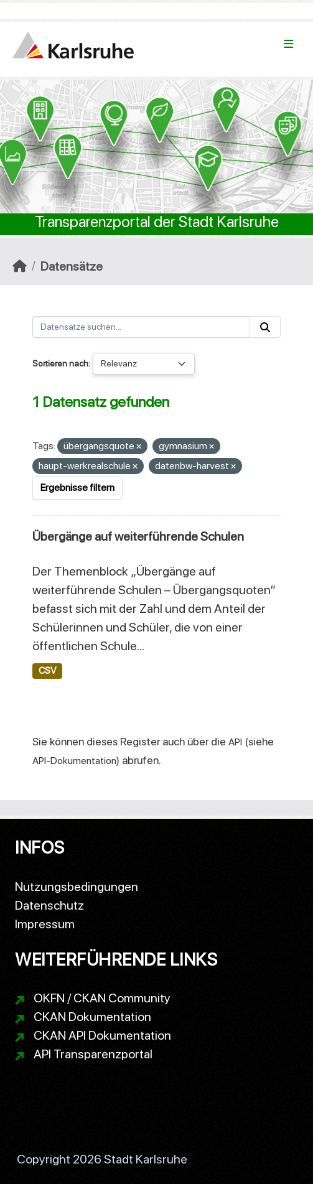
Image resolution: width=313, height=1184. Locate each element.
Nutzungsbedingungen (76, 886)
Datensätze (71, 266)
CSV (47, 670)
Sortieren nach (60, 363)
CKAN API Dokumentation (102, 1035)
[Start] (19, 266)
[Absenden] (265, 327)
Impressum (45, 923)
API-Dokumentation (74, 761)
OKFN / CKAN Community (102, 998)
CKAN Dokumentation (92, 1016)
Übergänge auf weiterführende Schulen (138, 536)
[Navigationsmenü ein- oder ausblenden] (288, 44)
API (235, 742)
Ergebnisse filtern (77, 487)
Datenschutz (49, 905)
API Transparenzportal (93, 1053)
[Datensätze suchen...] (141, 327)
